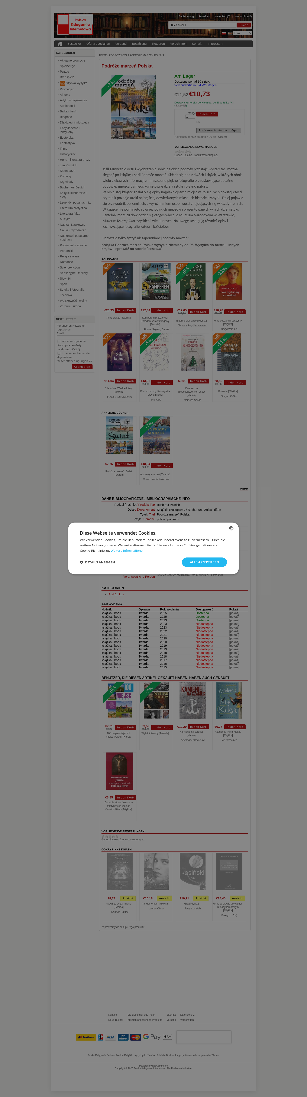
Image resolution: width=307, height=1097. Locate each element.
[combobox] (231, 528)
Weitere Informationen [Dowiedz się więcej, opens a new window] (128, 550)
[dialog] (153, 548)
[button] (97, 562)
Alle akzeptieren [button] (204, 562)
